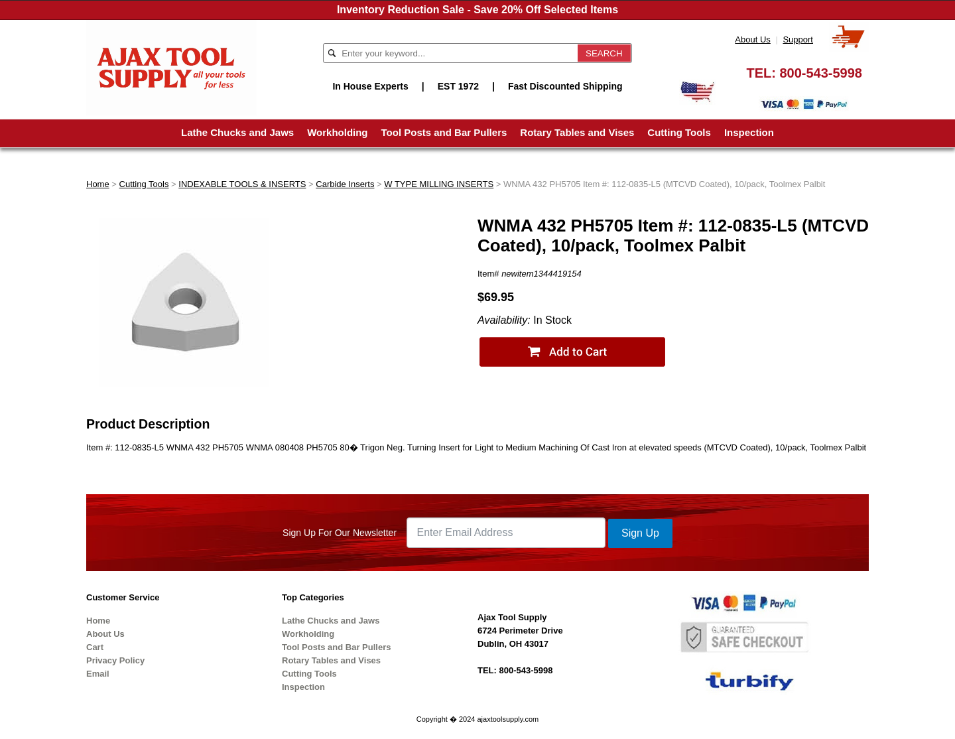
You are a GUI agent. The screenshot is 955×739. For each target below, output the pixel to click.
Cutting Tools (679, 132)
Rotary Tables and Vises (577, 132)
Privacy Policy (115, 660)
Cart (94, 647)
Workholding (337, 132)
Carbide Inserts (345, 184)
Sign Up (640, 533)
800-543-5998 (820, 73)
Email (97, 674)
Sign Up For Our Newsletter (340, 532)
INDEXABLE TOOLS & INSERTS (242, 184)
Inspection (749, 132)
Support (798, 39)
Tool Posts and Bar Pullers (444, 132)
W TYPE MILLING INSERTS (438, 184)
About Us (752, 39)
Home (97, 184)
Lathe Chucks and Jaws (237, 132)
